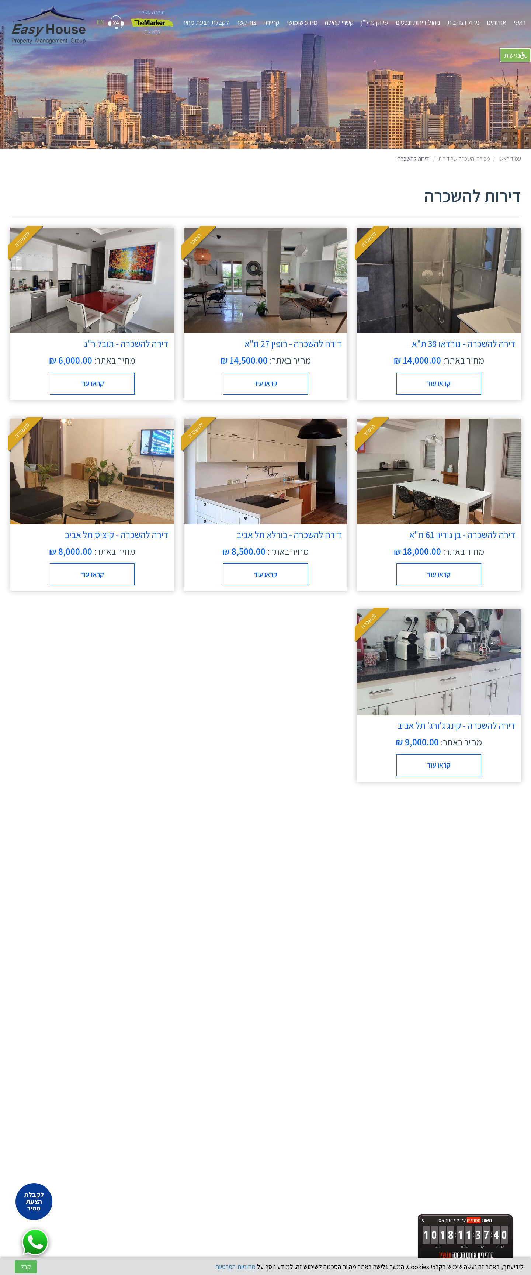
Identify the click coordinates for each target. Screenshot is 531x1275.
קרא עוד (152, 31)
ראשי (519, 22)
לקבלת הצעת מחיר (206, 22)
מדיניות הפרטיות (235, 1266)
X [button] (422, 1220)
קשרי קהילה (339, 22)
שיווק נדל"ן (374, 22)
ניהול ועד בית (463, 22)
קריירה (272, 22)
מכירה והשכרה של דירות (464, 159)
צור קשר (246, 22)
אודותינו (496, 22)
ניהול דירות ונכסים (418, 22)
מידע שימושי (302, 22)
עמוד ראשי (510, 159)
